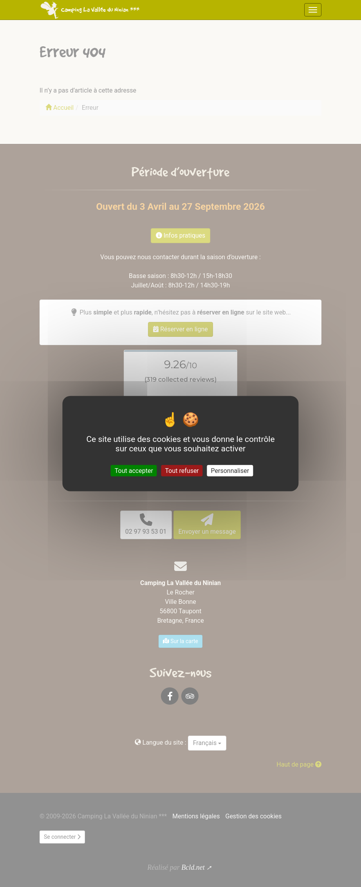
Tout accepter (134, 470)
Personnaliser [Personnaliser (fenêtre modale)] (230, 470)
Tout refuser (182, 470)
